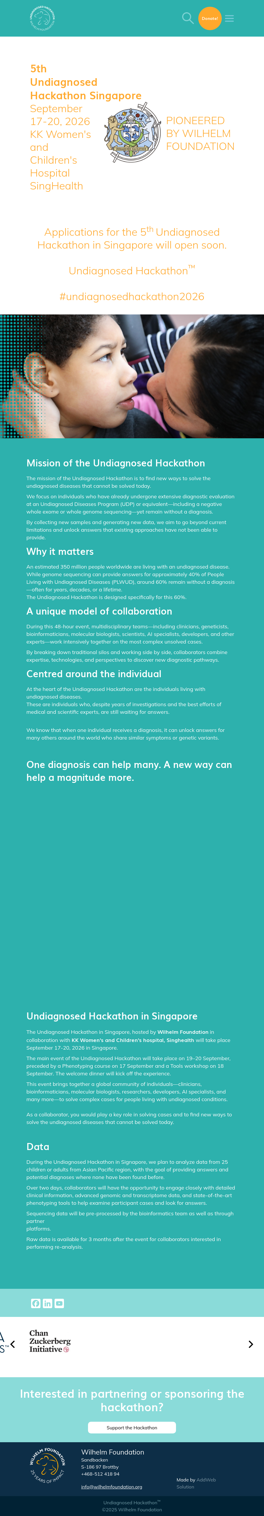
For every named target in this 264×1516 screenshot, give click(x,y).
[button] (13, 1347)
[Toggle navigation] (229, 18)
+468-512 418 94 (100, 1474)
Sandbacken (94, 1460)
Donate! (210, 18)
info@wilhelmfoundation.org (111, 1487)
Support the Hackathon (132, 1428)
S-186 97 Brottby (100, 1467)
